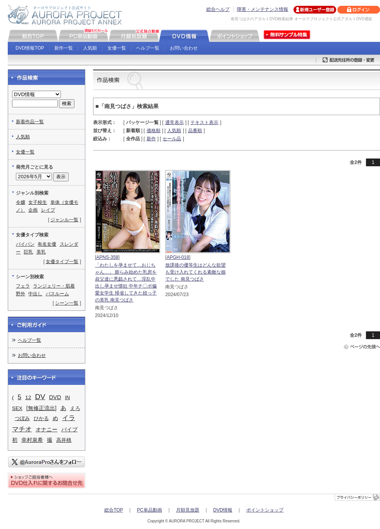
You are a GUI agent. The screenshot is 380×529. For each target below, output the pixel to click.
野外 (20, 293)
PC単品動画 (149, 510)
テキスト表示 (204, 122)
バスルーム (57, 293)
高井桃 (63, 440)
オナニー (46, 429)
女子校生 (37, 202)
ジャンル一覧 (64, 219)
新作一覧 (63, 48)
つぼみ (22, 418)
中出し (35, 293)
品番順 (195, 130)
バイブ (69, 429)
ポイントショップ (264, 510)
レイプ (48, 210)
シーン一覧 (66, 303)
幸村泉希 (32, 440)
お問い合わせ (184, 48)
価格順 (154, 130)
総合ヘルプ (218, 9)
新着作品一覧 (30, 121)
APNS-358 (107, 257)
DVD (55, 397)
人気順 (90, 48)
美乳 (41, 252)
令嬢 (20, 202)
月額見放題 (187, 510)
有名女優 (47, 244)
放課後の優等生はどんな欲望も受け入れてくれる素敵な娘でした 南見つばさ (195, 272)
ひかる (41, 418)
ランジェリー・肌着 (54, 286)
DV (40, 397)
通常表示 (174, 122)
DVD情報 (222, 510)
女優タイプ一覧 (62, 261)
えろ (75, 408)
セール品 (171, 138)
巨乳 (28, 252)
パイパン (25, 244)
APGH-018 (178, 257)
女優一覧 (116, 48)
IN (67, 397)
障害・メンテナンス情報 (262, 9)
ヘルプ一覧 (147, 48)
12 (28, 397)
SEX (17, 408)
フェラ (23, 286)
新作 (151, 138)
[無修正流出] (41, 408)
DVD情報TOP (30, 48)
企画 (33, 210)
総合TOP (113, 510)
